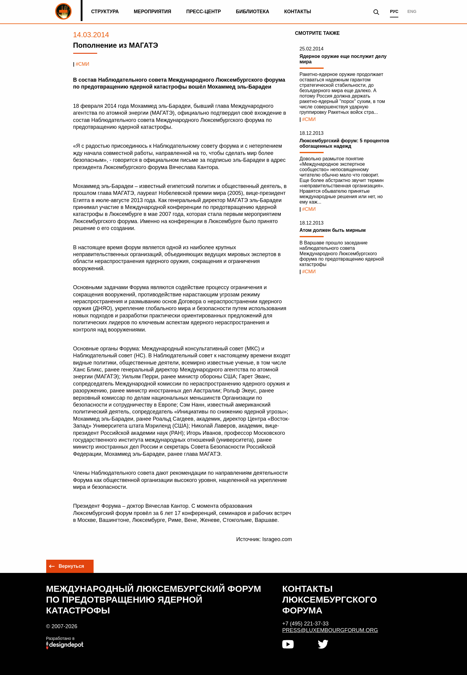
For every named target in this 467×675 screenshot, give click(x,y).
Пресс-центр (203, 11)
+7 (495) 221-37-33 (305, 624)
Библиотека (252, 11)
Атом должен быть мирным (333, 230)
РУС (394, 11)
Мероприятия (152, 11)
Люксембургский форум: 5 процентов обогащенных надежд (344, 143)
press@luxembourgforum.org (330, 630)
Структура (105, 11)
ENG (411, 11)
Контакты (297, 11)
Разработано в (60, 638)
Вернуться (71, 566)
